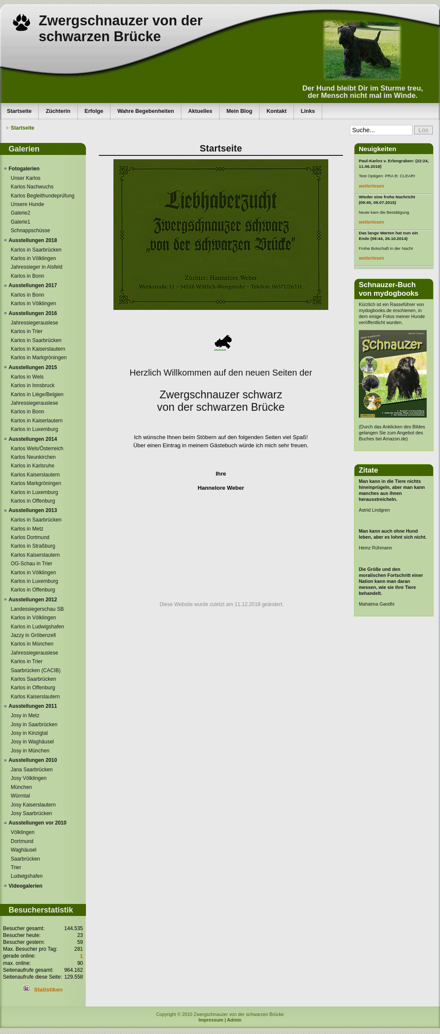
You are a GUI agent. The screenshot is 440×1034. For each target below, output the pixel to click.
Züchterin (58, 111)
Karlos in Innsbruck (33, 385)
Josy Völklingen (28, 778)
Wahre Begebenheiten (145, 111)
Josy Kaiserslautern (33, 805)
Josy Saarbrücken (31, 813)
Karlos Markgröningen (36, 483)
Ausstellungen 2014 (33, 439)
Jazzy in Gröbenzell (33, 635)
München (21, 787)
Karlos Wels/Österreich (37, 449)
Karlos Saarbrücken (33, 679)
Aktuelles (200, 111)
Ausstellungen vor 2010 (38, 823)
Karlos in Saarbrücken (36, 250)
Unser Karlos (25, 178)
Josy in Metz (25, 716)
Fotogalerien (24, 169)
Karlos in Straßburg (33, 546)
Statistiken (48, 989)
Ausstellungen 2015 (33, 367)
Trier (16, 867)
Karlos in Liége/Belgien (37, 394)
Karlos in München (32, 644)
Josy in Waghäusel (32, 742)
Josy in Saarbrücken (34, 725)
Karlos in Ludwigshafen (37, 627)
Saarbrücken (25, 859)
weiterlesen (371, 185)
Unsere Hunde (27, 204)
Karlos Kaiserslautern (35, 475)
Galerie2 (20, 213)
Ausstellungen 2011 (33, 706)
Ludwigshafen (27, 876)
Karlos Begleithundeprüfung (42, 196)
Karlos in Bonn (27, 276)
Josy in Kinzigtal (29, 733)
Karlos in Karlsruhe (32, 466)
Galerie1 (20, 222)
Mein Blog (239, 111)
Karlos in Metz (27, 529)
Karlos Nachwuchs (32, 187)
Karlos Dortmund (30, 537)
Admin (234, 1019)
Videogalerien (25, 886)
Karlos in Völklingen (33, 258)
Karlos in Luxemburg (34, 429)
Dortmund (22, 841)
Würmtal (20, 796)
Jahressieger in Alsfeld (36, 267)
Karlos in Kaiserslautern (38, 349)
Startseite (19, 111)
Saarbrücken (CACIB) (36, 670)
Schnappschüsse (30, 230)
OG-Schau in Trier (31, 564)
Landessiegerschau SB (37, 609)
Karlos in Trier (27, 331)
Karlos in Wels (27, 377)
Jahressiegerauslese (34, 323)
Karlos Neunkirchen (33, 457)
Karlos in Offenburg (33, 501)
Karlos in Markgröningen (39, 358)
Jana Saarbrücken (31, 770)
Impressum (211, 1019)
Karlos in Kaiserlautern (37, 421)
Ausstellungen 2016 (33, 313)
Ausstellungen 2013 (33, 510)
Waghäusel (24, 850)
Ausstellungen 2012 (33, 600)
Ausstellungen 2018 (33, 240)
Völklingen (22, 832)
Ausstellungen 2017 (33, 285)
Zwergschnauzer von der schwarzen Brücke (121, 28)
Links (308, 111)
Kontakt (276, 111)
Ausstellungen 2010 (33, 760)
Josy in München (30, 751)
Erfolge (94, 111)
